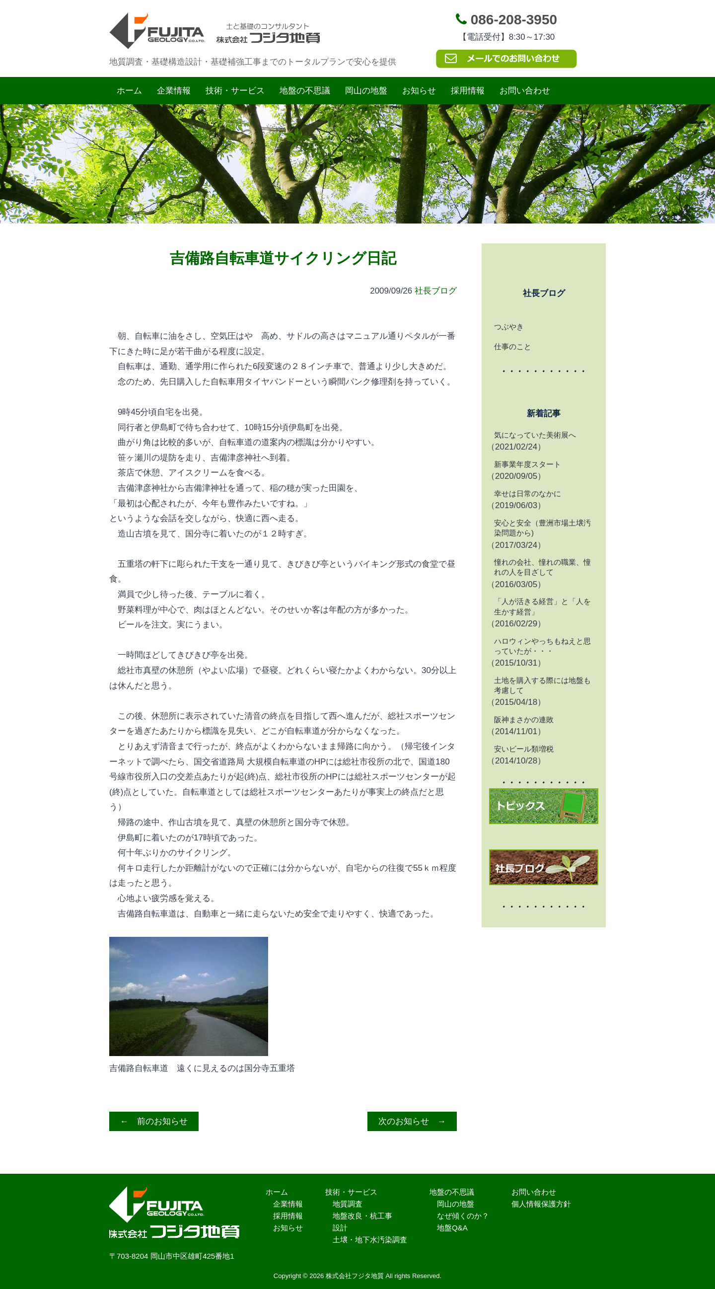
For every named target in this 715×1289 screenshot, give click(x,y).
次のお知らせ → (412, 1121)
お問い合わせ (525, 90)
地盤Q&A (452, 1227)
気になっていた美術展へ (535, 435)
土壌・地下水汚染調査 (370, 1239)
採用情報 (468, 90)
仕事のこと (512, 346)
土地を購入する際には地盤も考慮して (542, 685)
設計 (340, 1227)
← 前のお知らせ (154, 1121)
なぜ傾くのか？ (463, 1216)
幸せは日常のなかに (527, 493)
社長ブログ (436, 291)
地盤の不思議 (305, 90)
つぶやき (509, 326)
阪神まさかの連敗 (524, 719)
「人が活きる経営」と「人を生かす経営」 (542, 606)
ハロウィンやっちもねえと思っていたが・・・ (542, 646)
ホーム (129, 90)
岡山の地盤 (366, 90)
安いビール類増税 (524, 749)
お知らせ (419, 90)
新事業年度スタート (527, 464)
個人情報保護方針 (541, 1204)
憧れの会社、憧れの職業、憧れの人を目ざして (542, 567)
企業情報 (174, 90)
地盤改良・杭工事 (362, 1216)
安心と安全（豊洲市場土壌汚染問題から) (542, 528)
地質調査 (347, 1204)
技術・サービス (235, 90)
